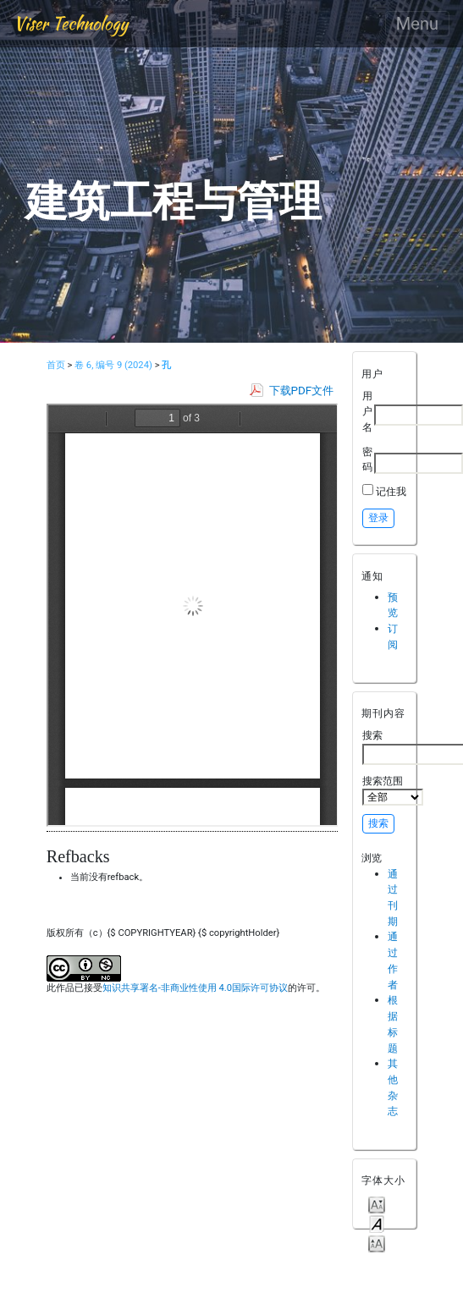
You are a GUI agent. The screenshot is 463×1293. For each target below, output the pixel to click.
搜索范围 (392, 790)
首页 (56, 365)
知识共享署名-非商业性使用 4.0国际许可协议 (195, 987)
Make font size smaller (376, 1203)
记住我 (391, 491)
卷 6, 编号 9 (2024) (113, 365)
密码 (367, 459)
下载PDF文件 (301, 390)
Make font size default (376, 1223)
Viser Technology (71, 23)
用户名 (367, 411)
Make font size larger (376, 1242)
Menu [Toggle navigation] (417, 24)
